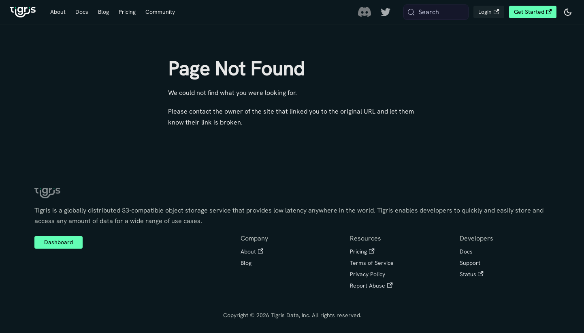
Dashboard (58, 242)
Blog (103, 11)
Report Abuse (371, 285)
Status (472, 274)
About (58, 11)
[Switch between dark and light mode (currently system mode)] (567, 12)
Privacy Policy (367, 274)
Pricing (127, 11)
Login (488, 11)
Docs (81, 11)
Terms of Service (372, 262)
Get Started (533, 11)
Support (470, 262)
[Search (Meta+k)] (436, 12)
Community (160, 11)
